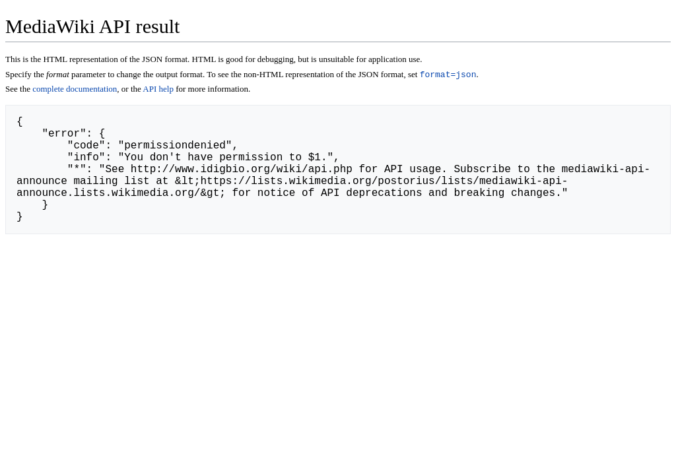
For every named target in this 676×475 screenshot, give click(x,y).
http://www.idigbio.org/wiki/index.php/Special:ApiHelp (195, 217)
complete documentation (91, 103)
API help (193, 103)
